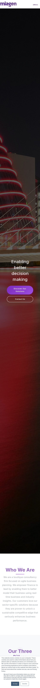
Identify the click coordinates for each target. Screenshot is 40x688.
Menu (35, 4)
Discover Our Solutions (20, 290)
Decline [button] (24, 684)
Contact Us (20, 299)
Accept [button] (15, 684)
